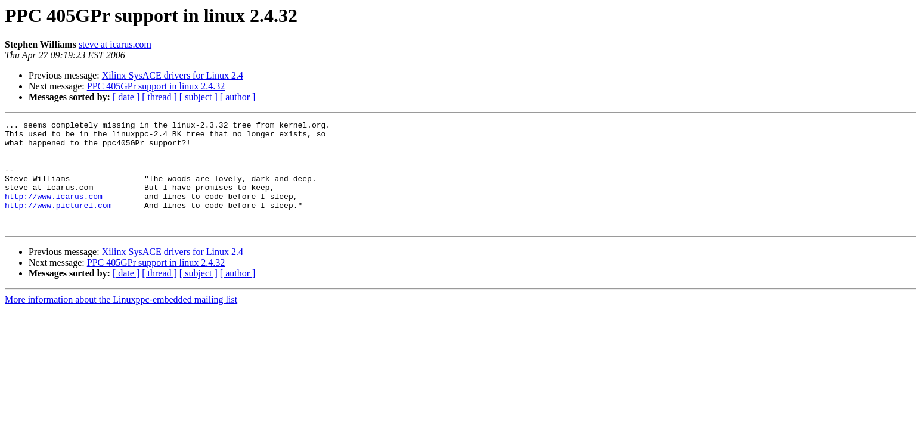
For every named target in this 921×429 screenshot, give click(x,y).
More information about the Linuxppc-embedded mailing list (121, 321)
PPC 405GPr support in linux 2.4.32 (156, 86)
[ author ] (238, 97)
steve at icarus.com (115, 44)
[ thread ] (159, 97)
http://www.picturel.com (58, 222)
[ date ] (126, 97)
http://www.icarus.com (54, 212)
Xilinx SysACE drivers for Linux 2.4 (172, 75)
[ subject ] (198, 97)
